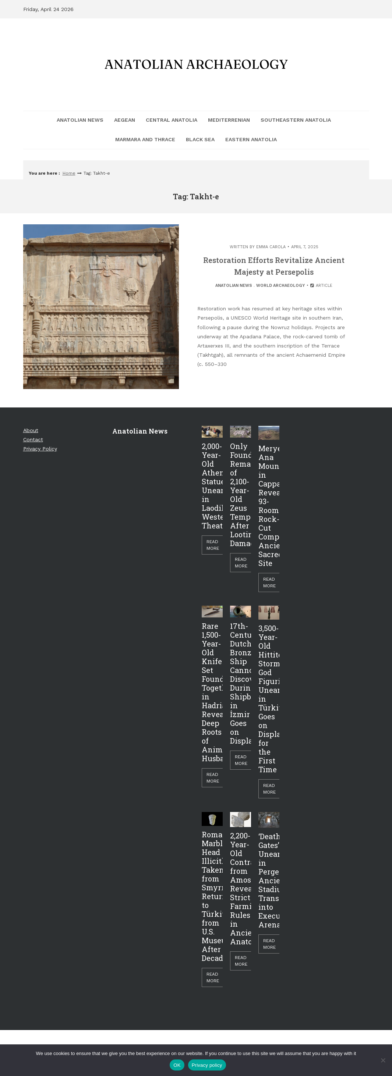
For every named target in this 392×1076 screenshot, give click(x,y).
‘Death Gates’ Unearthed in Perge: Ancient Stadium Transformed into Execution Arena (268, 880)
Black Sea (200, 139)
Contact (33, 439)
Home (69, 173)
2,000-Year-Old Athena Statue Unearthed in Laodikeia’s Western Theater (212, 486)
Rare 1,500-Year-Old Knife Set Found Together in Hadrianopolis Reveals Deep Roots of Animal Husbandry (212, 692)
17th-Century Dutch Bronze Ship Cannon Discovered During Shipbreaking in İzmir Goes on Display (240, 683)
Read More (212, 545)
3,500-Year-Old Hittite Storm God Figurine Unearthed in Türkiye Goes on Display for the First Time (268, 699)
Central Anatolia (171, 120)
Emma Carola (271, 247)
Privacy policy (207, 1065)
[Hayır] (382, 1060)
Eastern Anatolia (251, 139)
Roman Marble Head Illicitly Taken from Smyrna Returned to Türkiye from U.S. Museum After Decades (212, 896)
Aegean (124, 120)
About (30, 430)
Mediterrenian (229, 120)
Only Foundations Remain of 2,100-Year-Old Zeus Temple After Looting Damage (240, 495)
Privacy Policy (40, 449)
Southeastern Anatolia (296, 120)
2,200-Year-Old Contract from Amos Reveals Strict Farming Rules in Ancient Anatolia (240, 888)
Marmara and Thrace (145, 139)
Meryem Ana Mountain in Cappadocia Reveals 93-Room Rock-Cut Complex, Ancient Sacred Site (268, 505)
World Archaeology (280, 285)
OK (176, 1065)
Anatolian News (80, 120)
